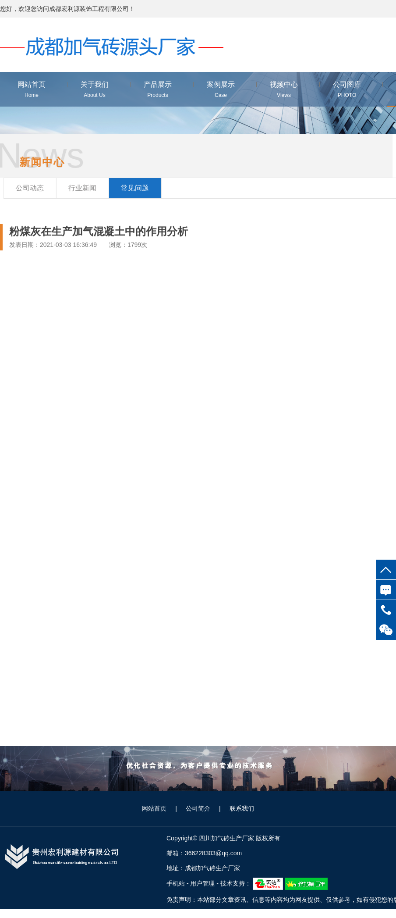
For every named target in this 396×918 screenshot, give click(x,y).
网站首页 (154, 808)
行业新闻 (85, 188)
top (386, 569)
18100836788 (386, 610)
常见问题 (137, 188)
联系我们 (242, 808)
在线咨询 (386, 590)
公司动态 (32, 188)
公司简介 (198, 808)
